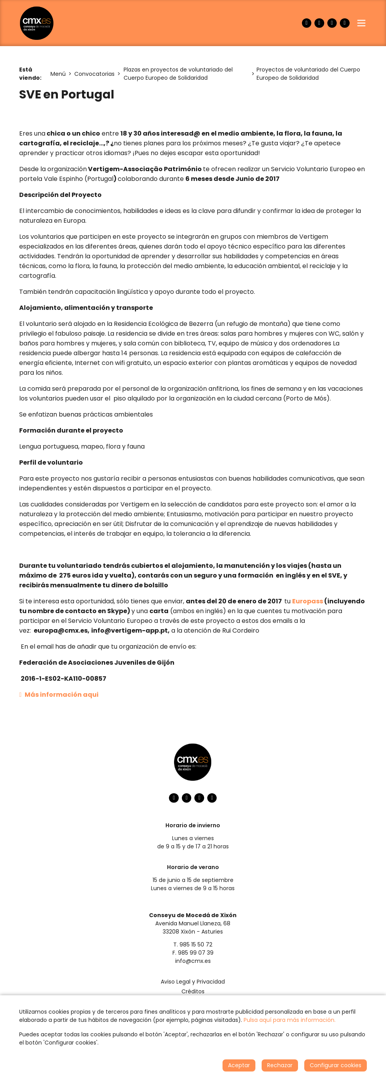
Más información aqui (59, 694)
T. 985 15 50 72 (192, 944)
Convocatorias (94, 74)
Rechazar (280, 1065)
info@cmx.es (193, 961)
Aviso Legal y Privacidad (193, 982)
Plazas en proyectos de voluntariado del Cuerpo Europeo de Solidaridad (178, 74)
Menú (58, 74)
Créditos (193, 991)
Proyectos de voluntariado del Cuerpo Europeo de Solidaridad (308, 74)
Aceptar (239, 1065)
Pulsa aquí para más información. (290, 1020)
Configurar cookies (335, 1065)
